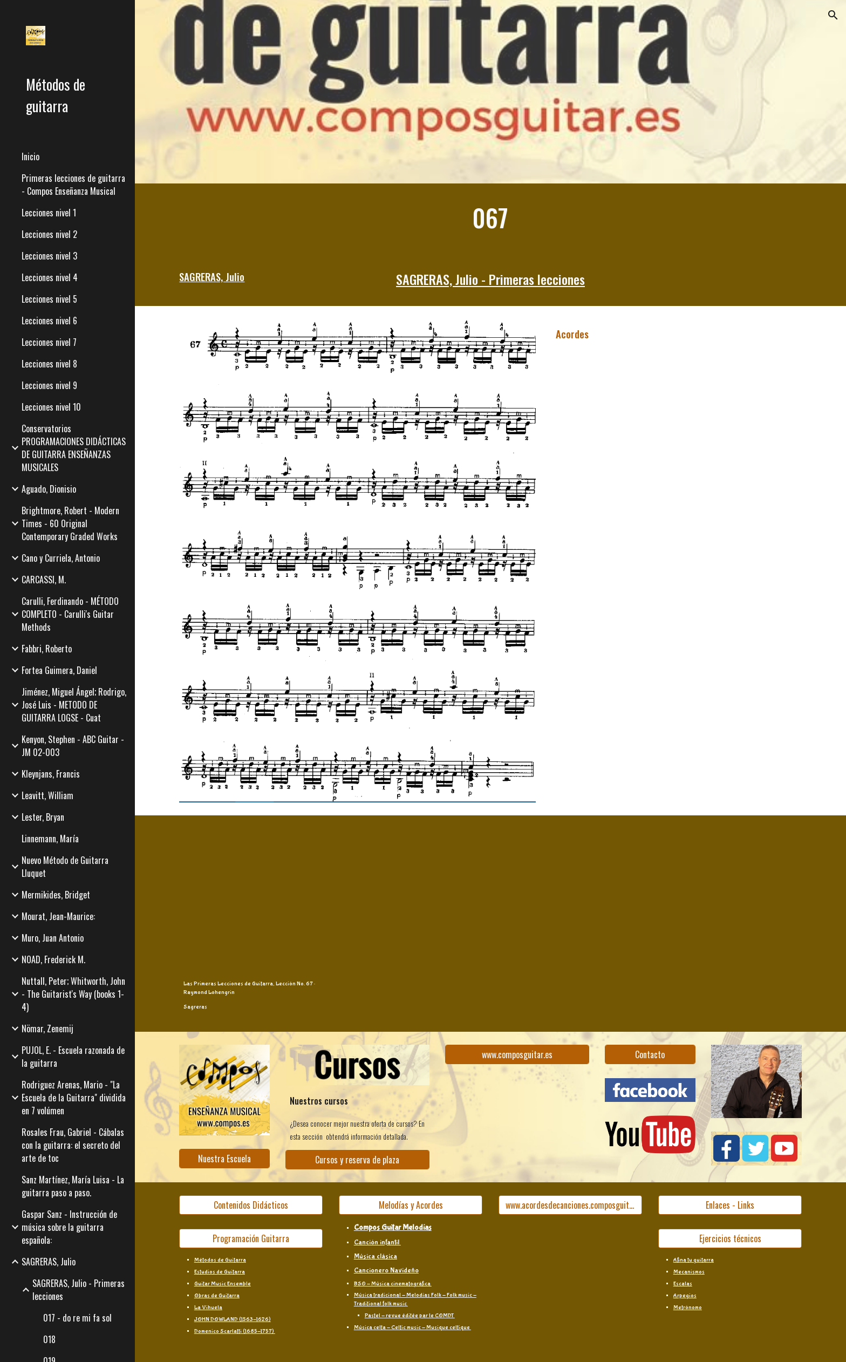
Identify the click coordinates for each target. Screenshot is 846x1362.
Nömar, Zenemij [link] (47, 1028)
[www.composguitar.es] (517, 1054)
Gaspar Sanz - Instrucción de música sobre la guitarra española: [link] (69, 1227)
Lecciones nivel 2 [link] (49, 234)
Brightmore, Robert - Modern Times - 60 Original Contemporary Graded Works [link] (70, 523)
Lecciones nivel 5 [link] (49, 298)
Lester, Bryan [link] (43, 817)
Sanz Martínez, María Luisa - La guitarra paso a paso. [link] (73, 1186)
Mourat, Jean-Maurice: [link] (58, 916)
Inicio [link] (30, 156)
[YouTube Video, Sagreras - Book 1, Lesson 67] (730, 900)
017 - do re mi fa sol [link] (77, 1317)
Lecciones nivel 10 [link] (51, 406)
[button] (833, 15)
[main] (490, 217)
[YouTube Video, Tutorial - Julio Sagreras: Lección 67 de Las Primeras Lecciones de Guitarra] (570, 900)
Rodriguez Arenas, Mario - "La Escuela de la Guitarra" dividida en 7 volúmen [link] (74, 1097)
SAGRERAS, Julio (211, 276)
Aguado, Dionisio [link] (49, 488)
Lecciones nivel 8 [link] (49, 363)
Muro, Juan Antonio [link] (53, 937)
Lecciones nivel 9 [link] (49, 385)
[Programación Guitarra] (251, 1238)
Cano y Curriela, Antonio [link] (61, 557)
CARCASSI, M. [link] (44, 579)
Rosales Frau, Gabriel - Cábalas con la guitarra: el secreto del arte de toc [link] (73, 1145)
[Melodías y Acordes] (410, 1205)
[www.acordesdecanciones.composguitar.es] (570, 1205)
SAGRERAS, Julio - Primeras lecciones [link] (78, 1290)
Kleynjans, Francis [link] (51, 773)
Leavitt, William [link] (47, 795)
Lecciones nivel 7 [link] (49, 342)
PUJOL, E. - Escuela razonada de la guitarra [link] (73, 1057)
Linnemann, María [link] (50, 838)
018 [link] (49, 1339)
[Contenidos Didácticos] (251, 1205)
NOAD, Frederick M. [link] (53, 959)
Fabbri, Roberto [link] (47, 648)
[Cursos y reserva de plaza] (357, 1160)
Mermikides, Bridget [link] (56, 894)
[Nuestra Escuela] (224, 1158)
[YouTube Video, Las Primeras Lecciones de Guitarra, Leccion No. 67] (251, 900)
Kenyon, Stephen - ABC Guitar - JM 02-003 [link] (73, 746)
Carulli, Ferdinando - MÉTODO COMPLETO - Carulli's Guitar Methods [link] (70, 614)
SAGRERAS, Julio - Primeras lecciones (490, 279)
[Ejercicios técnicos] (730, 1238)
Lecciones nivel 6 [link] (49, 320)
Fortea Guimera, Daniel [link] (59, 670)
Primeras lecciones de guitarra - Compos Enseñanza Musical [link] (73, 185)
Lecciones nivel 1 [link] (49, 212)
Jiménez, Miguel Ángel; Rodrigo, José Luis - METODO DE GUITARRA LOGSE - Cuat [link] (74, 704)
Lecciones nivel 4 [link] (50, 277)
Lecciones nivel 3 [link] (49, 255)
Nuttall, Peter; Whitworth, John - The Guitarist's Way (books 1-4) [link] (73, 994)
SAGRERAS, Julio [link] (49, 1261)
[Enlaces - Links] (730, 1205)
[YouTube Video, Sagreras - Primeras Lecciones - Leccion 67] (410, 900)
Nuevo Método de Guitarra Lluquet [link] (65, 867)
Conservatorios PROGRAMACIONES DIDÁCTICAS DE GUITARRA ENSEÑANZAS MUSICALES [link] (74, 448)
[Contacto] (650, 1054)
